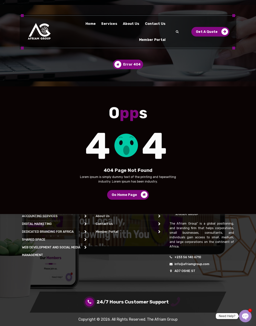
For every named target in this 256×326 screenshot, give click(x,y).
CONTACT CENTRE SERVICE (42, 241)
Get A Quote (212, 31)
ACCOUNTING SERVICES (40, 249)
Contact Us (155, 24)
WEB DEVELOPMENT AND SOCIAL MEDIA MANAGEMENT (51, 284)
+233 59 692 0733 (93, 4)
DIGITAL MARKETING (37, 257)
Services (109, 24)
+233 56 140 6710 (187, 290)
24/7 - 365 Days (44, 4)
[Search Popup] (177, 32)
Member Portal (152, 40)
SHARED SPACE (33, 272)
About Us (131, 24)
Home (91, 24)
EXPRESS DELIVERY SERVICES (45, 233)
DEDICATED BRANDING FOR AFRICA (48, 265)
